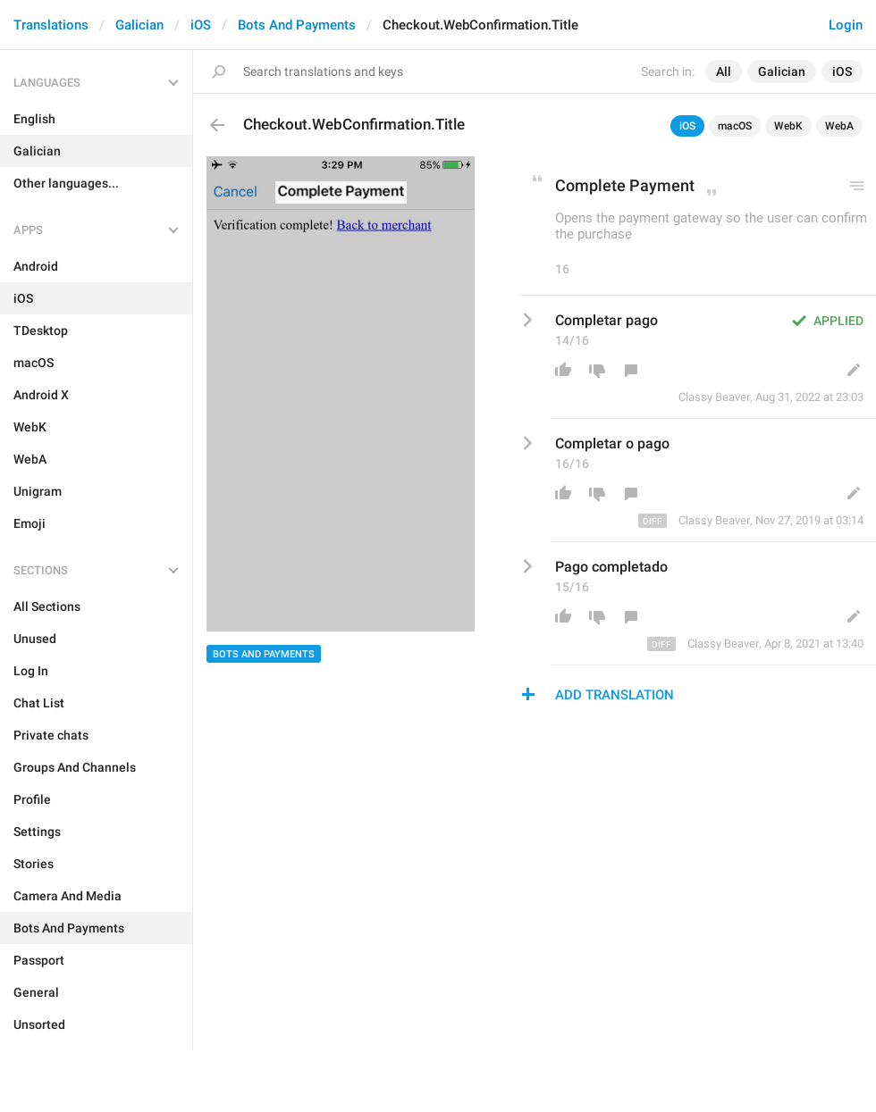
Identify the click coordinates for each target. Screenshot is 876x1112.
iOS (200, 25)
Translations (50, 25)
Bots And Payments (297, 25)
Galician (139, 25)
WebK (788, 126)
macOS (735, 126)
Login (846, 25)
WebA (839, 126)
